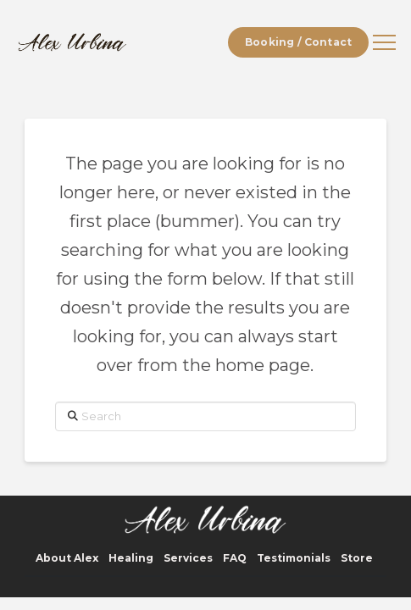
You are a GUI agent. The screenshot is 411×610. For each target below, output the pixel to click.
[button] (384, 42)
